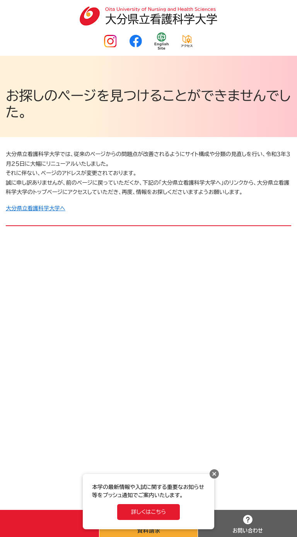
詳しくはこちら (148, 512)
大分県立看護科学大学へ (35, 208)
